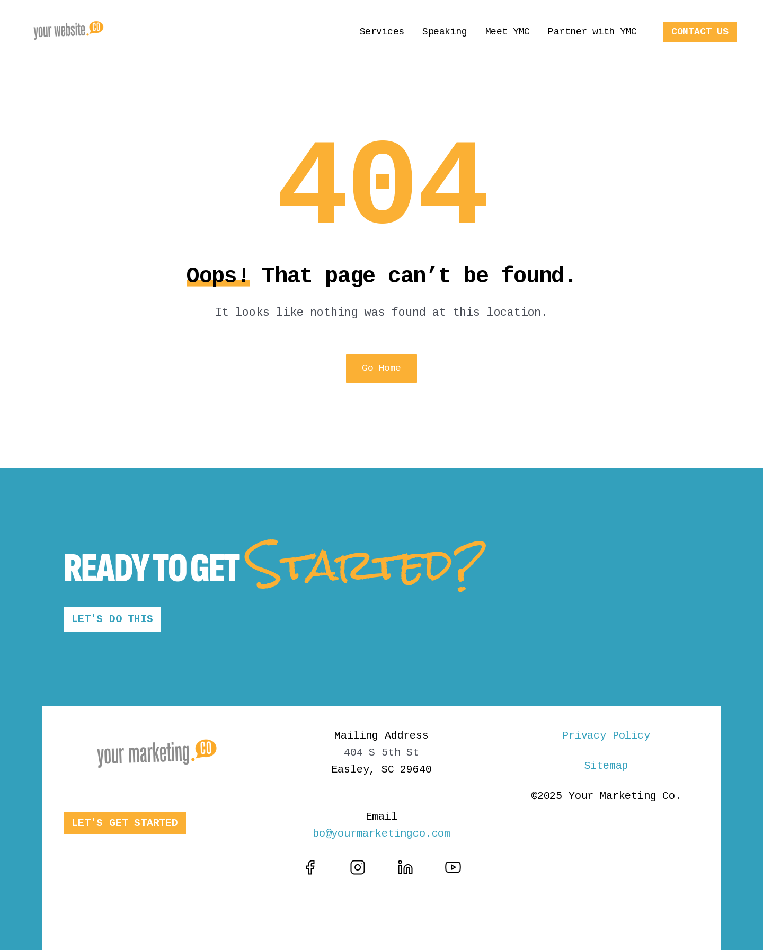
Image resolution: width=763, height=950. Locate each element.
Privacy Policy (606, 736)
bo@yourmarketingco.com (381, 834)
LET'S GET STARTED (125, 823)
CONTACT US (700, 31)
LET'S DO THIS (112, 619)
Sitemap (606, 766)
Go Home (381, 368)
